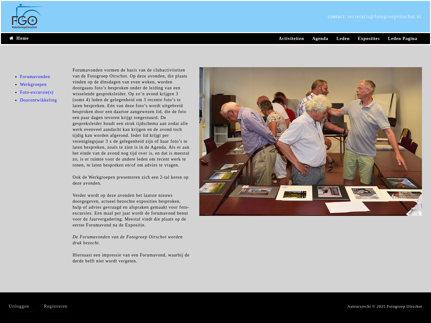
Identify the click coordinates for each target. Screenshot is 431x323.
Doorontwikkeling (38, 100)
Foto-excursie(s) (37, 92)
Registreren (56, 306)
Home (19, 38)
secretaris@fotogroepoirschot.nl (384, 16)
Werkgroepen (33, 84)
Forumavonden (35, 76)
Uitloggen (19, 306)
